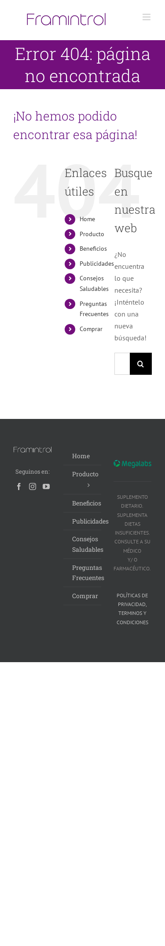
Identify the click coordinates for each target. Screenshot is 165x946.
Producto (92, 234)
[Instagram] (32, 486)
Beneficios (93, 249)
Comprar (91, 329)
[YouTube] (46, 486)
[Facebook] (18, 486)
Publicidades (97, 264)
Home (87, 219)
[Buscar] (141, 364)
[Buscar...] (122, 364)
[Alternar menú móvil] (147, 17)
